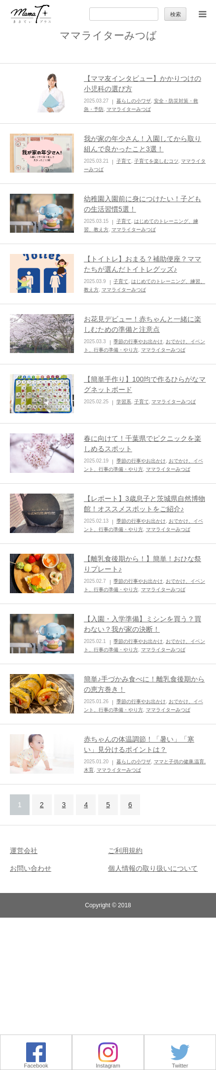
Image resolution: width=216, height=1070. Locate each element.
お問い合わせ (30, 868)
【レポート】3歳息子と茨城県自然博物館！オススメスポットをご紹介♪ (144, 504)
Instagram (108, 1063)
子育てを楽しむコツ (156, 161)
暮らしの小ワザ (133, 101)
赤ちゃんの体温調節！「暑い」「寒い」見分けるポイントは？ (139, 744)
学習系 (123, 401)
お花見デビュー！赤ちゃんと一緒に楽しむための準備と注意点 (142, 324)
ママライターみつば (129, 109)
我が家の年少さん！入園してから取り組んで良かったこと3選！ (142, 144)
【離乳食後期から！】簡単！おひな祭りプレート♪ (142, 564)
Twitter (180, 1063)
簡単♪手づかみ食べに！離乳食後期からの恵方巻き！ (144, 684)
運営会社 (23, 851)
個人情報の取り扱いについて (153, 868)
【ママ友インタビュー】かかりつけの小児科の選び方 (142, 83)
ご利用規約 (125, 851)
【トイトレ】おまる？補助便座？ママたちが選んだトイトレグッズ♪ (142, 264)
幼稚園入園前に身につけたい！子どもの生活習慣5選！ (142, 204)
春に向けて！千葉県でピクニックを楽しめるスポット (142, 443)
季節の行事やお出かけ (138, 341)
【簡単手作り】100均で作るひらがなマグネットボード (145, 384)
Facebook (36, 1063)
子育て (123, 161)
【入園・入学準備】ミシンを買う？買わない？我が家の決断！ (142, 624)
